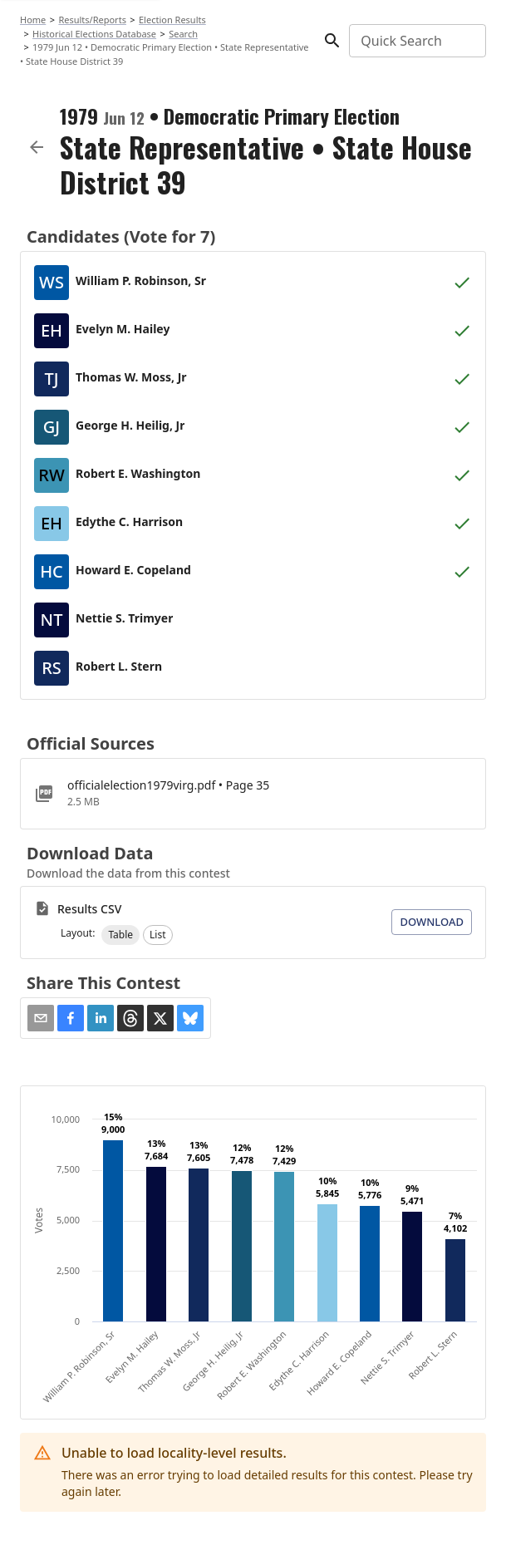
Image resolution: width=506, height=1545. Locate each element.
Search (183, 33)
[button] (120, 935)
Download (432, 921)
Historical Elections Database (94, 33)
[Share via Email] (40, 1018)
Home (33, 19)
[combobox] (416, 40)
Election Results (172, 19)
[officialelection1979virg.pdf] (253, 793)
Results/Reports (92, 19)
